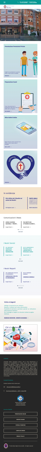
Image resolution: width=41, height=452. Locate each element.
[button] (18, 229)
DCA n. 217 (15, 369)
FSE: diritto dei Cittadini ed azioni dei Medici (29, 223)
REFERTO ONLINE (20, 419)
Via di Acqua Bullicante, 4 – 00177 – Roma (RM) (16, 391)
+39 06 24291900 (33, 2)
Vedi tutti (20, 231)
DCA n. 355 (33, 368)
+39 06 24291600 (23, 2)
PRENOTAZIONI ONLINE (20, 414)
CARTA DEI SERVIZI (20, 430)
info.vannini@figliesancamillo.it (13, 387)
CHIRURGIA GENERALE (28, 277)
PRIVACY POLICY (21, 436)
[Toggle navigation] (4, 2)
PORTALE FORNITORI (20, 425)
